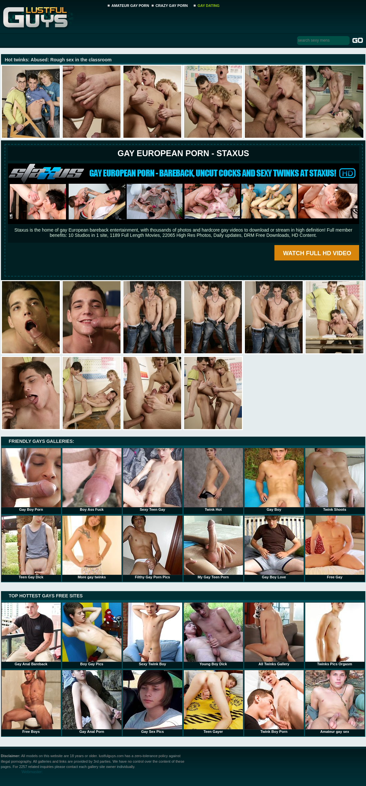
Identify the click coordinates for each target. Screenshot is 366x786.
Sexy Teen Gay (153, 479)
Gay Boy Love (274, 547)
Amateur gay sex (335, 702)
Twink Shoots (335, 479)
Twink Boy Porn (274, 702)
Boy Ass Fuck (92, 479)
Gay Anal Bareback (31, 634)
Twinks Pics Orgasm (335, 634)
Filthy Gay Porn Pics (153, 547)
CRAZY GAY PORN (172, 6)
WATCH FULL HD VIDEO (317, 253)
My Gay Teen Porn (213, 547)
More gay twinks (92, 547)
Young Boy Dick (213, 634)
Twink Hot (213, 479)
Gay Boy (274, 479)
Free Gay (335, 547)
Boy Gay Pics (92, 634)
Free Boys (31, 702)
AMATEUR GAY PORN (130, 6)
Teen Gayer (213, 702)
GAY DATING (209, 6)
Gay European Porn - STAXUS (183, 153)
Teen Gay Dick (31, 547)
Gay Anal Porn (92, 702)
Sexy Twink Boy (153, 634)
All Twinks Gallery (274, 634)
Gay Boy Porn (31, 479)
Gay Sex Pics (153, 702)
